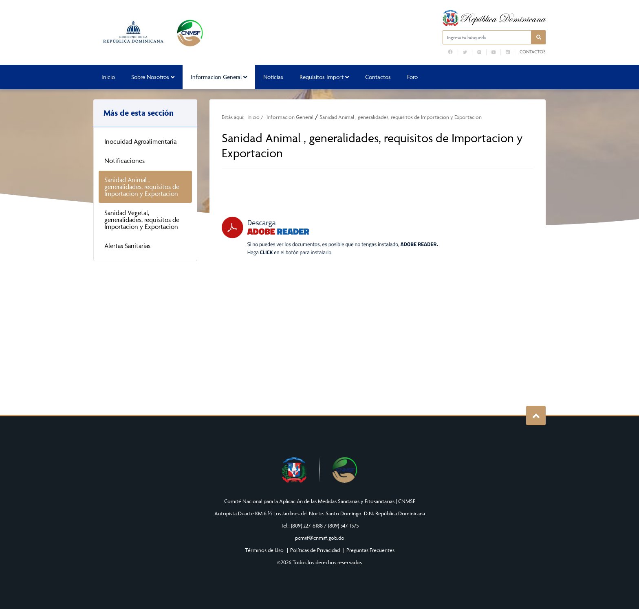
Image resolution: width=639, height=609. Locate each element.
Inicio (108, 76)
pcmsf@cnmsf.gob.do (319, 537)
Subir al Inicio (536, 415)
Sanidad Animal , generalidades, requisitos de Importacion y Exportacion (141, 187)
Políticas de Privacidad (315, 550)
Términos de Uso (264, 550)
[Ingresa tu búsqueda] (487, 37)
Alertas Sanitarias (127, 246)
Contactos (533, 51)
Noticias (273, 76)
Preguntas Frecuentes (370, 550)
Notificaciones (124, 160)
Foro (412, 76)
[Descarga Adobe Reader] (330, 236)
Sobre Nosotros (152, 76)
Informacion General (219, 76)
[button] (538, 37)
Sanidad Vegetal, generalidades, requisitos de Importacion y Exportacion (141, 220)
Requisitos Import (324, 76)
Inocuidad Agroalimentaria (140, 141)
